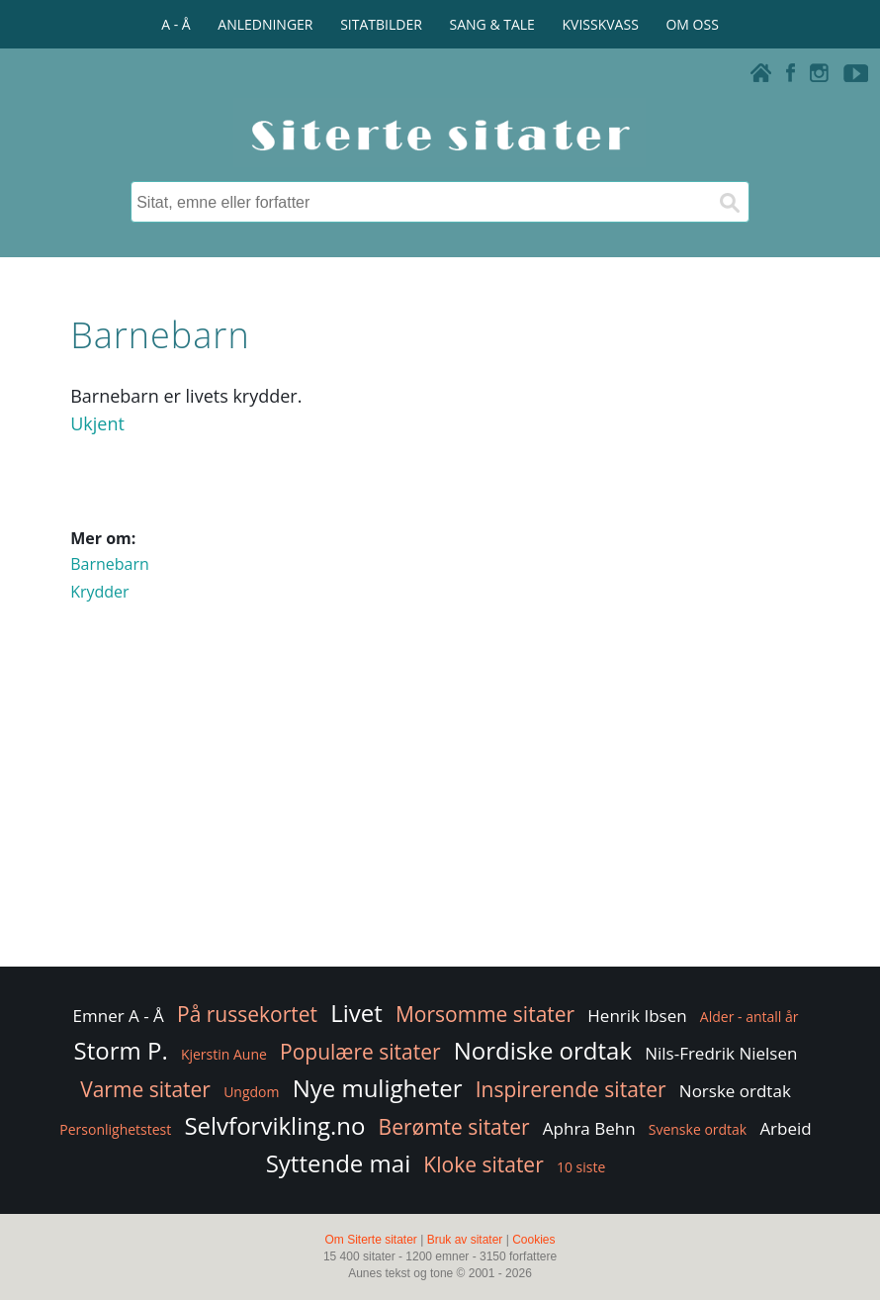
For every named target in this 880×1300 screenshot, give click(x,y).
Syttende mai (338, 1163)
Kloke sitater (483, 1164)
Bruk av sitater (465, 1240)
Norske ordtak (735, 1090)
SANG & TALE (492, 24)
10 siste (581, 1167)
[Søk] (729, 202)
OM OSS (691, 24)
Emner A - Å (118, 1015)
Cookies (533, 1240)
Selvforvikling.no (274, 1125)
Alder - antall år (749, 1016)
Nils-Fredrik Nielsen (721, 1053)
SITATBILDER (381, 24)
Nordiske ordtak (543, 1050)
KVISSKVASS (601, 24)
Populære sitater (360, 1052)
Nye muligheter (378, 1087)
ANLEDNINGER (265, 24)
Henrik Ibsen (636, 1015)
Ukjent (97, 423)
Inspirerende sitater (571, 1089)
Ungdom (251, 1091)
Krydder (99, 592)
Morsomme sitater (485, 1014)
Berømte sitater (454, 1127)
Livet (356, 1012)
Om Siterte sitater (370, 1240)
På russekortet (247, 1014)
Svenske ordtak (698, 1129)
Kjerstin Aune (224, 1054)
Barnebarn (109, 564)
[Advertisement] (440, 804)
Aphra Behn (589, 1128)
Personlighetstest (115, 1129)
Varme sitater (145, 1089)
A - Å (175, 24)
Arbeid (785, 1128)
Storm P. (121, 1050)
